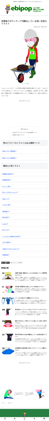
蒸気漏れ (5, 211)
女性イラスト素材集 (9, 151)
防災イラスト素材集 (9, 158)
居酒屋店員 (6, 180)
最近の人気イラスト (18, 135)
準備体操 (5, 255)
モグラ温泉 (6, 242)
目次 (22, 129)
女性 (3, 262)
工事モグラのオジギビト (10, 249)
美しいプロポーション (10, 192)
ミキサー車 (6, 205)
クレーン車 (6, 186)
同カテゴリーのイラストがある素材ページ (25, 132)
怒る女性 (5, 217)
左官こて (5, 199)
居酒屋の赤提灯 (7, 174)
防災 (7, 262)
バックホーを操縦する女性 (11, 236)
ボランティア (14, 262)
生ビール (5, 230)
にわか (5, 224)
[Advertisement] (24, 113)
